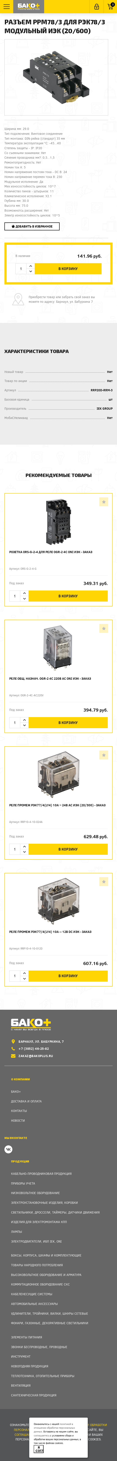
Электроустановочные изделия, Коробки (44, 1202)
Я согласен (40, 1449)
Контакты (19, 1111)
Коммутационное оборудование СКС (40, 1284)
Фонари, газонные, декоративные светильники (49, 1323)
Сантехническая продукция (33, 1395)
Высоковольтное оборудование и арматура (46, 1275)
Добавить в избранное (32, 226)
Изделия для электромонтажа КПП (39, 1222)
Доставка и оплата (26, 1101)
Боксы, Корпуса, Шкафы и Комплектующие (46, 1255)
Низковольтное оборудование (35, 1193)
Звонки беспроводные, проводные (39, 1347)
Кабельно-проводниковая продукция (41, 1174)
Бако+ (16, 1091)
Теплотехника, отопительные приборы (42, 1376)
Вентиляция (20, 1385)
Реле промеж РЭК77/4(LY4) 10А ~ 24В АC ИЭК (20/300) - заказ (57, 805)
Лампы (16, 1231)
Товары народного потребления (37, 1265)
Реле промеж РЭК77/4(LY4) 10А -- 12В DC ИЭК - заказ (50, 932)
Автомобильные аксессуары (34, 1304)
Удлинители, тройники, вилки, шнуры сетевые (49, 1313)
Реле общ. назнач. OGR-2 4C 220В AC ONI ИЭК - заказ (50, 678)
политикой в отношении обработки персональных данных (54, 1427)
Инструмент (20, 1356)
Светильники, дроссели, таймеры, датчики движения (55, 1212)
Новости (18, 1120)
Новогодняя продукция (29, 1366)
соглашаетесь (41, 1435)
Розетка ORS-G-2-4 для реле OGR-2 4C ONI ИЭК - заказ (50, 552)
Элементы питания (26, 1337)
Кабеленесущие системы (31, 1294)
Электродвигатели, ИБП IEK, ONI (36, 1241)
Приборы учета (23, 1183)
